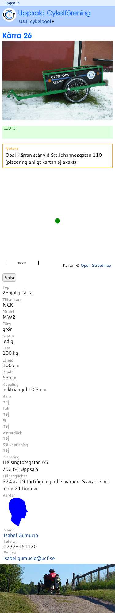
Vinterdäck (12, 432)
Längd (7, 360)
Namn (8, 529)
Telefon (10, 541)
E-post (9, 552)
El (4, 420)
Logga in (12, 3)
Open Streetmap (96, 265)
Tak (5, 408)
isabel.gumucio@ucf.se (29, 557)
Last (6, 347)
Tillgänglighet (14, 475)
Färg (6, 323)
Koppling (10, 384)
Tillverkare (12, 299)
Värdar (8, 495)
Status (8, 335)
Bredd (8, 371)
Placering (10, 456)
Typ (5, 287)
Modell (9, 311)
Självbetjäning (15, 444)
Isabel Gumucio (20, 534)
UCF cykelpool (35, 20)
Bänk (7, 396)
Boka (9, 277)
